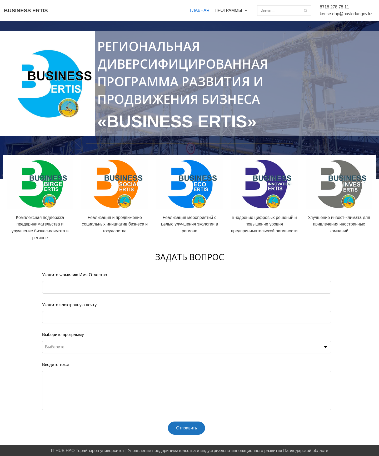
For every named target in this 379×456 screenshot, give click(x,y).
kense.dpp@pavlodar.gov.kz (346, 14)
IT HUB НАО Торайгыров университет (87, 450)
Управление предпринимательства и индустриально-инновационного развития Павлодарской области (228, 450)
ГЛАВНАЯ (199, 10)
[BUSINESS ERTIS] (26, 10)
